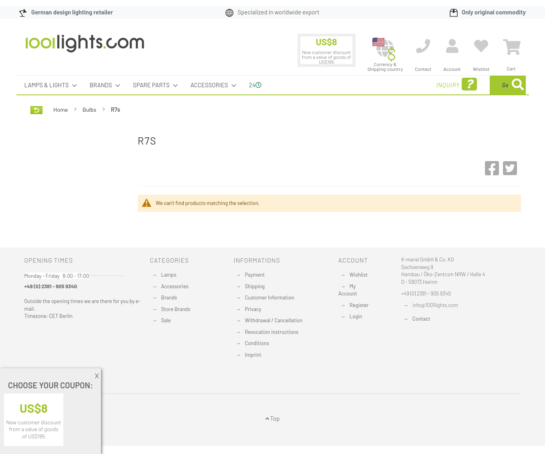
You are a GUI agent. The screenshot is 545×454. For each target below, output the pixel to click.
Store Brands (175, 309)
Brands (169, 297)
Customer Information (269, 297)
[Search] (518, 85)
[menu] (272, 85)
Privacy (253, 309)
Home (61, 109)
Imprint (253, 355)
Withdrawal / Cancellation (273, 320)
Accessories (174, 286)
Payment (255, 274)
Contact (421, 318)
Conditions (257, 343)
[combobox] (467, 85)
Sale (166, 320)
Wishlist (359, 274)
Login (356, 316)
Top (272, 418)
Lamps (168, 274)
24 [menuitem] (255, 84)
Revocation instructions (271, 332)
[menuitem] (48, 85)
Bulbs (89, 109)
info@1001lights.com (435, 305)
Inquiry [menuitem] (391, 84)
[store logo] (85, 47)
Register (359, 305)
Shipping (255, 286)
